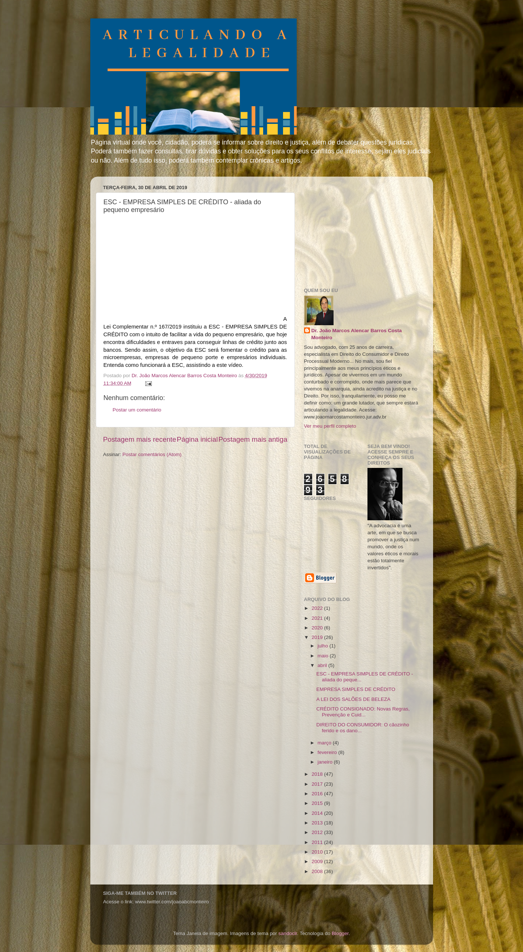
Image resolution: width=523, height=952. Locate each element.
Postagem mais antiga (253, 439)
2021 (317, 618)
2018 (317, 774)
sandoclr (287, 933)
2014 (317, 813)
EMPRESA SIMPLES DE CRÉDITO (355, 689)
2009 (317, 861)
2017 (317, 784)
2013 (317, 823)
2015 (317, 803)
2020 (317, 627)
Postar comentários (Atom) (152, 454)
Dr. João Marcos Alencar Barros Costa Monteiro (356, 334)
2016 (317, 793)
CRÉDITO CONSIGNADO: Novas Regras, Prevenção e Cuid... (362, 712)
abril (323, 665)
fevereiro (328, 752)
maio (324, 656)
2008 (317, 871)
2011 (317, 842)
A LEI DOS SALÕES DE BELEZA (353, 699)
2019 (317, 637)
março (325, 743)
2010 (317, 852)
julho (324, 646)
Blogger (340, 933)
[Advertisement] (359, 228)
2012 (317, 832)
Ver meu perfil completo (330, 426)
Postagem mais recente (139, 439)
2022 (317, 608)
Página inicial (197, 439)
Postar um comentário (137, 410)
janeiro (326, 762)
